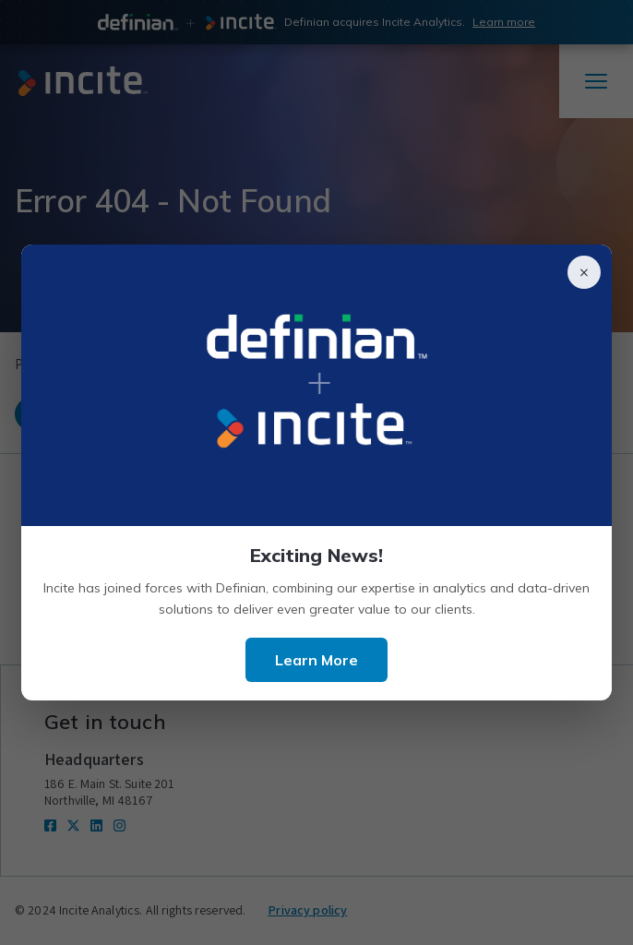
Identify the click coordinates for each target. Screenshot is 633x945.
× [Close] (584, 272)
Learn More (316, 660)
